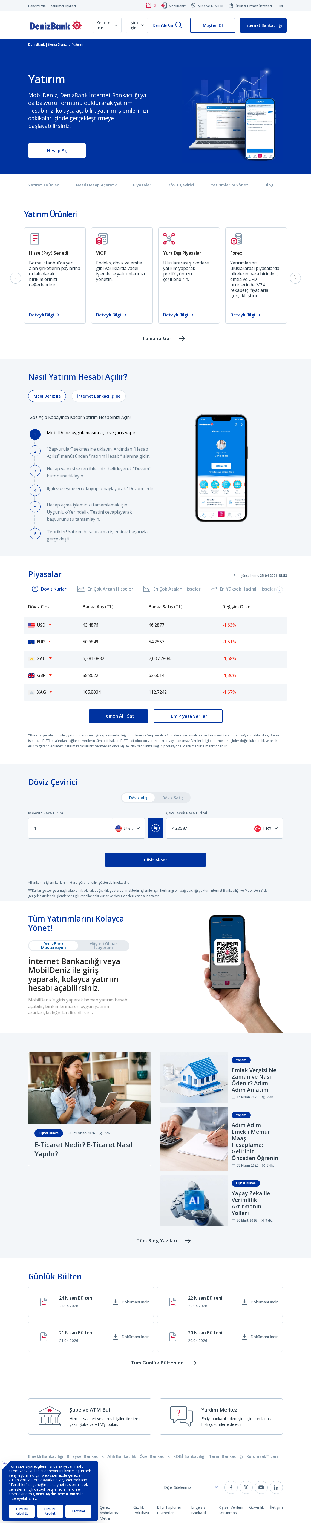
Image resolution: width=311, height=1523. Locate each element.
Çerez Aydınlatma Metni (109, 1513)
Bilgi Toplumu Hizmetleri (169, 1510)
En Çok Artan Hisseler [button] (105, 589)
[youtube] (261, 1487)
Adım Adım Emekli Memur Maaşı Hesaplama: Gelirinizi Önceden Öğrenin (255, 1141)
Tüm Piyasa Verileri (188, 716)
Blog (269, 185)
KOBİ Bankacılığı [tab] (189, 1456)
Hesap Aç (57, 151)
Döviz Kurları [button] (50, 589)
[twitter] (246, 1487)
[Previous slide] (15, 278)
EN (281, 6)
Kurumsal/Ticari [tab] (262, 1456)
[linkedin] (276, 1487)
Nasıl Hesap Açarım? (96, 185)
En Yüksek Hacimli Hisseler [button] (243, 589)
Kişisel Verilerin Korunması (231, 1510)
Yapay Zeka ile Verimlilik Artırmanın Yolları (251, 1203)
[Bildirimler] (150, 5)
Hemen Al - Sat (118, 716)
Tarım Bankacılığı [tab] (226, 1456)
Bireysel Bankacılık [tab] (85, 1456)
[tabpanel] (155, 472)
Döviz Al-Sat (155, 859)
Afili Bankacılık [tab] (121, 1456)
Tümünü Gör (157, 338)
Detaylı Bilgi (41, 315)
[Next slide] (295, 278)
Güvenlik (256, 1507)
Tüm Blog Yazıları (157, 1241)
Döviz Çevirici (181, 185)
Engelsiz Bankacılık (200, 1510)
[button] (279, 589)
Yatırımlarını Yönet (229, 185)
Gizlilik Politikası (141, 1510)
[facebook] (231, 1487)
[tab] (47, 396)
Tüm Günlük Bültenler (157, 1363)
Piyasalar (142, 185)
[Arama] (178, 25)
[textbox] (128, 828)
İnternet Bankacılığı (263, 25)
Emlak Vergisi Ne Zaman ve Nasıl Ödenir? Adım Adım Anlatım (254, 1080)
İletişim (276, 1507)
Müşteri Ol (213, 25)
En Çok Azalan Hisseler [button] (172, 589)
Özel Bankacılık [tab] (155, 1456)
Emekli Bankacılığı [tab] (45, 1456)
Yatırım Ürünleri (44, 185)
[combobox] (128, 828)
